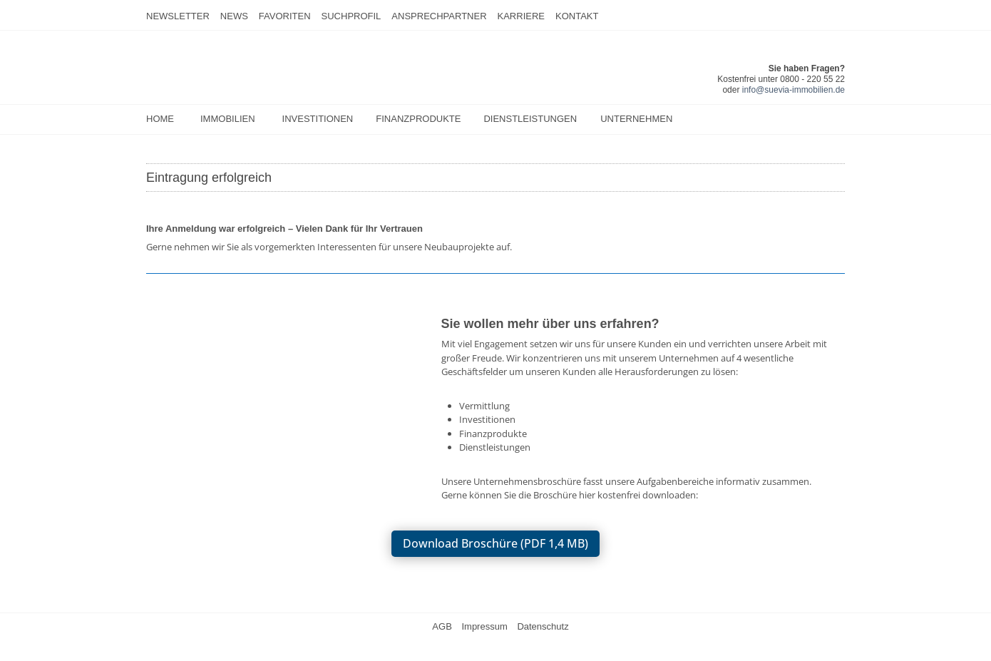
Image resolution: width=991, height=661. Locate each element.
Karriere (521, 16)
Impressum (484, 626)
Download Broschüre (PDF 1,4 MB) (495, 543)
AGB (441, 626)
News (234, 16)
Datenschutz (542, 626)
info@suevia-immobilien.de (793, 90)
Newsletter (178, 16)
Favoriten (285, 16)
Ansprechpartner (438, 16)
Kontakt (576, 16)
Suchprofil (351, 16)
